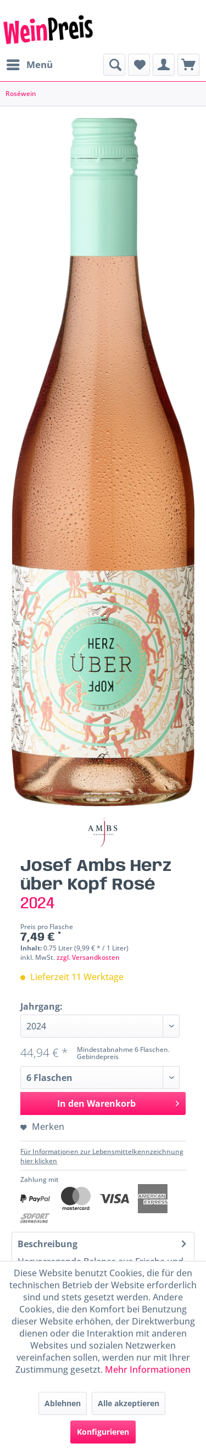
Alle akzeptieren (128, 1403)
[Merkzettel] (139, 65)
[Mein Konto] (164, 65)
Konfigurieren (103, 1432)
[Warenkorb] (188, 65)
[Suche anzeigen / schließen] (114, 65)
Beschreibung (47, 1244)
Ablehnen (62, 1403)
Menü (30, 63)
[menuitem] (29, 65)
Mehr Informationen (148, 1369)
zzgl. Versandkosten (88, 957)
